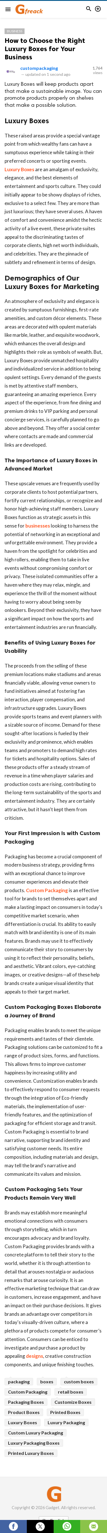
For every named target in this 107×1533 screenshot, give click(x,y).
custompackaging (39, 68)
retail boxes (70, 1391)
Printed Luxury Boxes (31, 1453)
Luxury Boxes (19, 169)
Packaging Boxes (26, 1402)
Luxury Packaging (66, 1422)
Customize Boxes (73, 1402)
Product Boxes (24, 1412)
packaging (19, 1381)
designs (34, 1356)
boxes (46, 1381)
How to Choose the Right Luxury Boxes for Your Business (45, 48)
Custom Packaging (47, 890)
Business (14, 31)
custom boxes (79, 1381)
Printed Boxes (65, 1412)
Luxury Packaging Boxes (34, 1443)
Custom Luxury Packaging (35, 1432)
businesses (37, 526)
